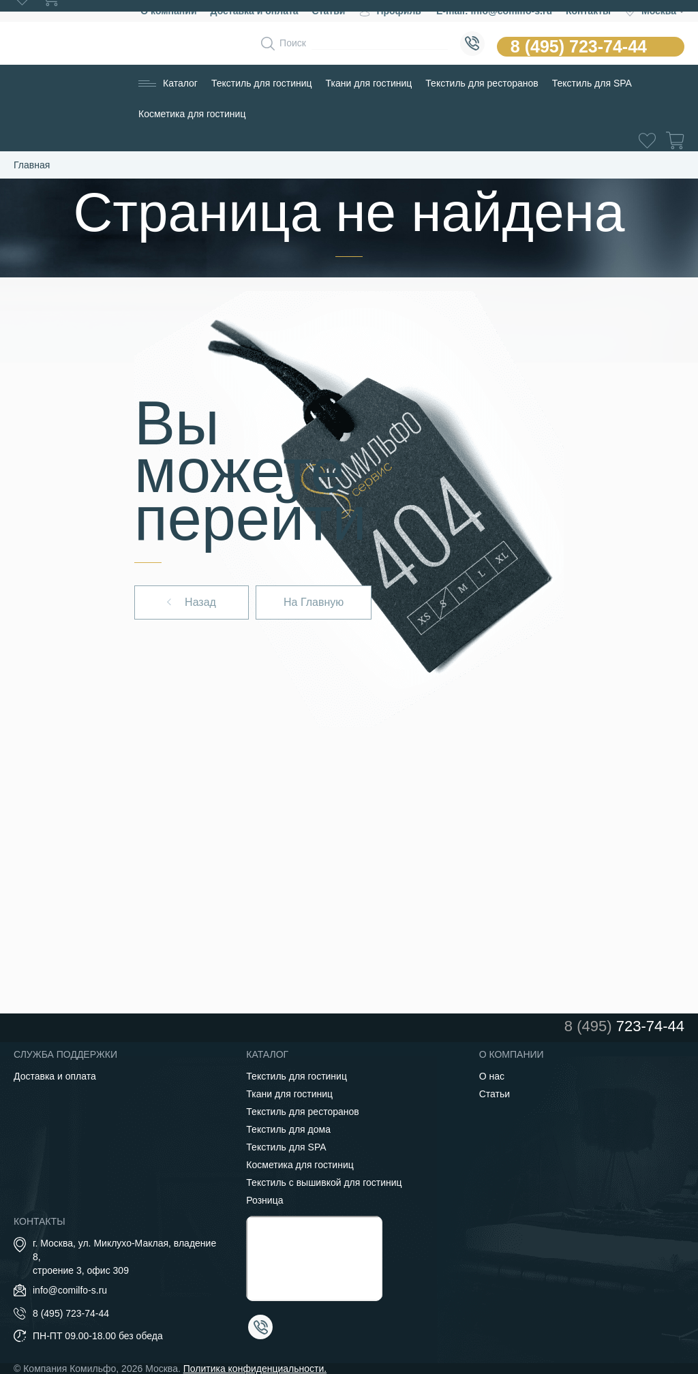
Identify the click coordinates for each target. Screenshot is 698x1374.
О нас (491, 1076)
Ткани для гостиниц (369, 83)
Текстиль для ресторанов (481, 83)
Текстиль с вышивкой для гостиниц (323, 1182)
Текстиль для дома (288, 1129)
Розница (264, 1200)
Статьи (494, 1093)
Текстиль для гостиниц (261, 83)
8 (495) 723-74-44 (579, 46)
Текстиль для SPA (592, 83)
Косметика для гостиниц (191, 113)
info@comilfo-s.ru (70, 1290)
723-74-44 (624, 1026)
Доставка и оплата (55, 1076)
